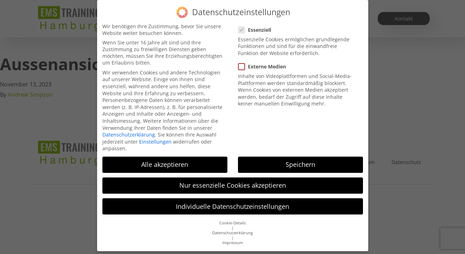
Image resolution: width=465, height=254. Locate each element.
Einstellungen (155, 141)
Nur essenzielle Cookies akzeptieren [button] (232, 185)
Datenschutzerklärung (128, 134)
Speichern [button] (300, 164)
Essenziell (257, 29)
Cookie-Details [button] (232, 222)
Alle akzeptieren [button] (164, 164)
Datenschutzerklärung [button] (232, 232)
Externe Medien (264, 66)
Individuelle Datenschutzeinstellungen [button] (232, 206)
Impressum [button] (232, 242)
